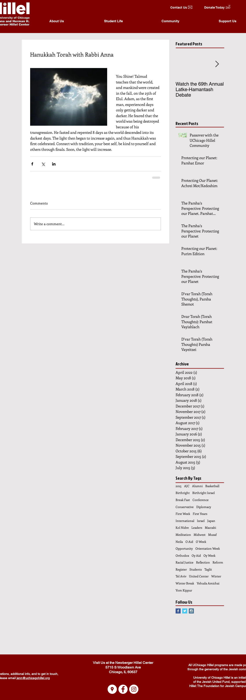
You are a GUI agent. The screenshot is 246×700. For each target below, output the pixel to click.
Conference (201, 500)
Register (181, 569)
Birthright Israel (203, 493)
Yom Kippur (184, 590)
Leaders (196, 527)
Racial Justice (184, 562)
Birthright (183, 493)
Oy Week (209, 555)
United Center (199, 576)
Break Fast (183, 500)
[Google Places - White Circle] (112, 689)
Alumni (197, 486)
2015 (179, 486)
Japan (211, 521)
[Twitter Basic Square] (184, 610)
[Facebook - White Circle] (123, 689)
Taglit (208, 569)
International (185, 521)
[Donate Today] (214, 7)
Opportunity (184, 548)
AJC (186, 486)
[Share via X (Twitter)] (43, 164)
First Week (183, 514)
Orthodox (182, 555)
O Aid (189, 542)
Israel (201, 521)
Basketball (212, 486)
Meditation (183, 534)
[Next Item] (217, 64)
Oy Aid (196, 555)
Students (195, 569)
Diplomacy (203, 507)
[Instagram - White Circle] (133, 689)
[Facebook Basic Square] (178, 610)
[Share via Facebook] (32, 164)
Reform (218, 562)
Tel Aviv (181, 576)
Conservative (185, 507)
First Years (200, 514)
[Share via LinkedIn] (54, 164)
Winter (216, 576)
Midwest (200, 534)
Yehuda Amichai (208, 583)
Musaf (212, 534)
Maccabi (210, 527)
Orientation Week (207, 548)
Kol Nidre (182, 527)
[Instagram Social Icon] (191, 610)
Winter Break (185, 583)
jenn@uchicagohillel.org (33, 678)
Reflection (203, 562)
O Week (201, 542)
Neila (179, 542)
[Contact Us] (178, 7)
